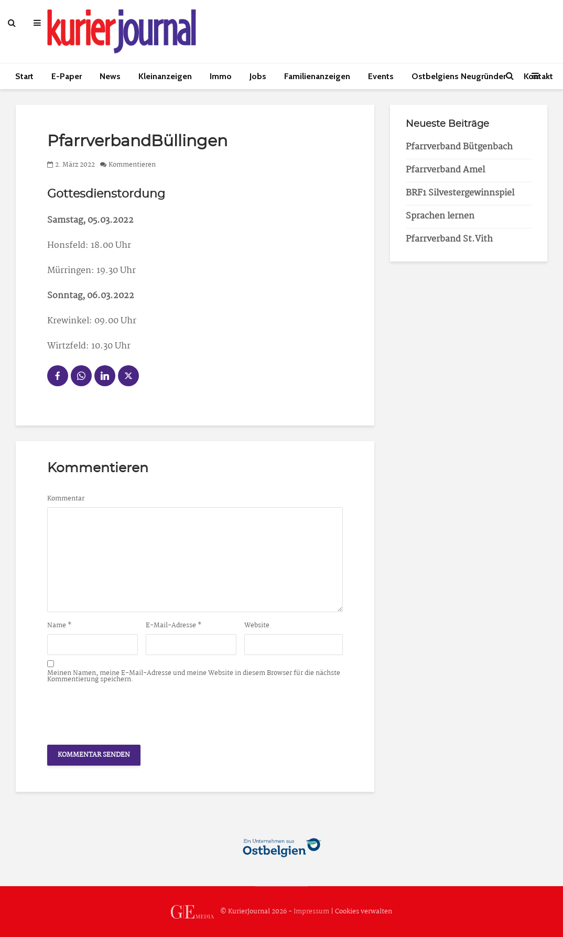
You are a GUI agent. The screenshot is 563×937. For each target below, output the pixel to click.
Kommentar (65, 499)
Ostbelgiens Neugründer (459, 76)
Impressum (311, 911)
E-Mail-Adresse (174, 626)
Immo (221, 76)
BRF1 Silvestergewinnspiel (460, 193)
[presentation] (127, 711)
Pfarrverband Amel (445, 170)
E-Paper (66, 76)
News (110, 76)
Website (256, 626)
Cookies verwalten (363, 911)
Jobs (258, 76)
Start (24, 76)
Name (59, 626)
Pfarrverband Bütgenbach (459, 147)
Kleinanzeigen (165, 76)
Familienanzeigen (317, 76)
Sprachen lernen (440, 216)
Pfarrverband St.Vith (449, 239)
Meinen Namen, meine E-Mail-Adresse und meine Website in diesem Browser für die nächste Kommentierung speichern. (193, 676)
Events (381, 76)
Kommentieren (132, 164)
